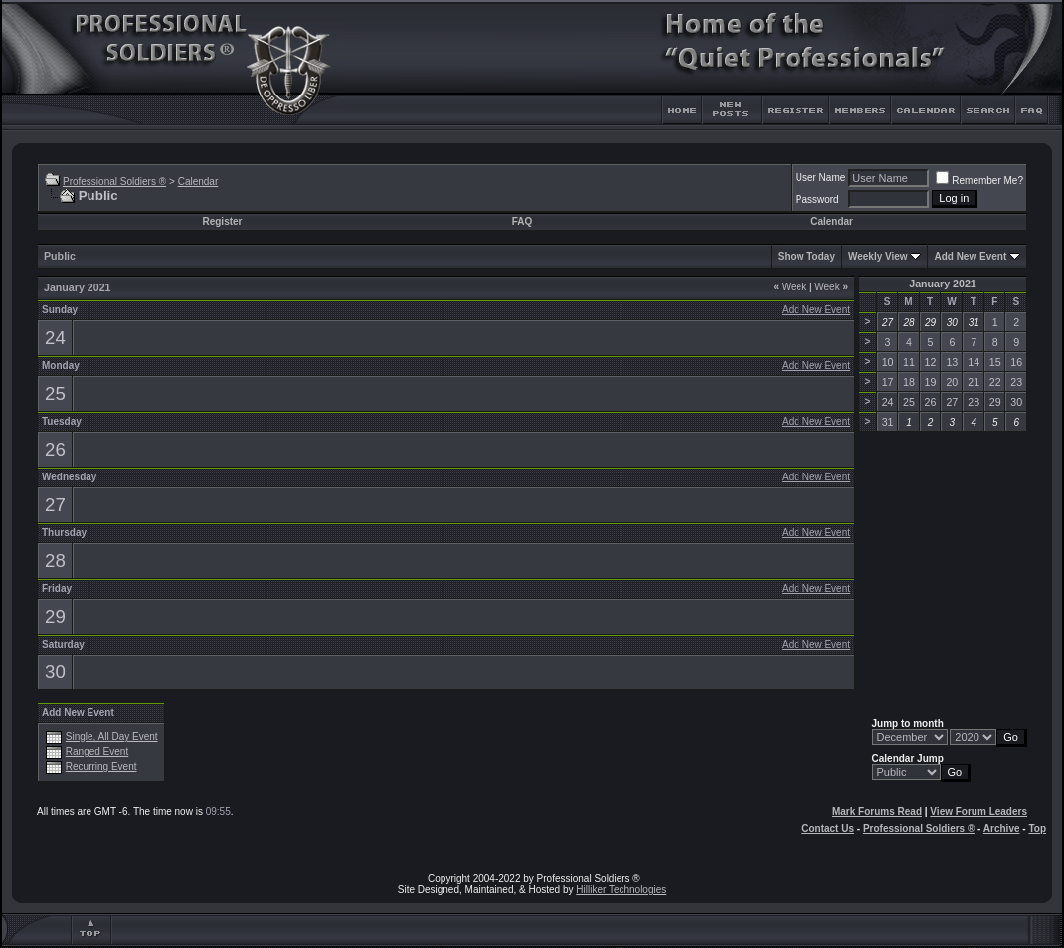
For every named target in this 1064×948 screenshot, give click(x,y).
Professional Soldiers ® (114, 181)
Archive (1001, 828)
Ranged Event (97, 751)
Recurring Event (101, 766)
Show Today (806, 256)
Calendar (198, 181)
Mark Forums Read (877, 811)
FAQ (522, 221)
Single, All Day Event (112, 736)
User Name (821, 177)
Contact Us (827, 828)
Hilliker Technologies (621, 889)
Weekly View (878, 256)
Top (1037, 828)
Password (817, 199)
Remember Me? (979, 180)
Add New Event (970, 256)
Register (222, 221)
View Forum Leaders (978, 811)
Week (789, 287)
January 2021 (942, 283)
